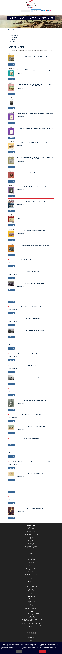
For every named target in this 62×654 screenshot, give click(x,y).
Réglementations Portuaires (31, 574)
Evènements (31, 607)
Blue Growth (31, 537)
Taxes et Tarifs (31, 567)
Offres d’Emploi (31, 540)
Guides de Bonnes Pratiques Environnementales (31, 623)
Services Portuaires (31, 564)
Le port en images (31, 599)
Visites (31, 604)
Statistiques (31, 561)
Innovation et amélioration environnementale (31, 617)
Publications (31, 541)
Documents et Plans (31, 626)
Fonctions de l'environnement (31, 614)
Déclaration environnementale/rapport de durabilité (31, 619)
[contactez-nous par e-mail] (25, 11)
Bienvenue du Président (31, 527)
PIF (31, 575)
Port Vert (52, 18)
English (32, 7)
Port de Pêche (13, 39)
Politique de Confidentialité (31, 639)
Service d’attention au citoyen (31, 608)
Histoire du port (31, 598)
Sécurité (31, 569)
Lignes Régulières (31, 562)
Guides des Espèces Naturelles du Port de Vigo (31, 625)
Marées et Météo (31, 605)
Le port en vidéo (31, 601)
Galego (30, 7)
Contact (31, 550)
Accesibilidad (31, 553)
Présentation (31, 558)
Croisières (31, 602)
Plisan (31, 536)
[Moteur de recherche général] (17, 11)
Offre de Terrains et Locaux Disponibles (31, 534)
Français (33, 7)
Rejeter (19, 651)
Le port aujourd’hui (31, 559)
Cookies (31, 640)
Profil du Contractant (31, 538)
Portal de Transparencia (31, 551)
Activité (31, 592)
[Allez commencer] (28, 11)
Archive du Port (11, 29)
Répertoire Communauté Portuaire (31, 577)
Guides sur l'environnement (31, 622)
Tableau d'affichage (31, 547)
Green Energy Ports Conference (31, 627)
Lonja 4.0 (31, 589)
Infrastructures (31, 587)
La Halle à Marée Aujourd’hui (31, 586)
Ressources (31, 616)
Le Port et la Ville (44, 18)
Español (29, 7)
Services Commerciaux (31, 565)
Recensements (31, 571)
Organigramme (31, 528)
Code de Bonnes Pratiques (31, 546)
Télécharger (11, 64)
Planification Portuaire (31, 531)
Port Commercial (25, 18)
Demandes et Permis (31, 572)
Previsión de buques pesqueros (31, 584)
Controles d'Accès (31, 544)
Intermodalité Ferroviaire (31, 568)
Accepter (42, 651)
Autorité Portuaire (14, 18)
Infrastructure (31, 530)
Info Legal (31, 637)
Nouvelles (31, 549)
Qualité (31, 533)
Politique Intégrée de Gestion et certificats (31, 613)
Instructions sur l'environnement (31, 620)
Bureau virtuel (31, 543)
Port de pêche (34, 18)
